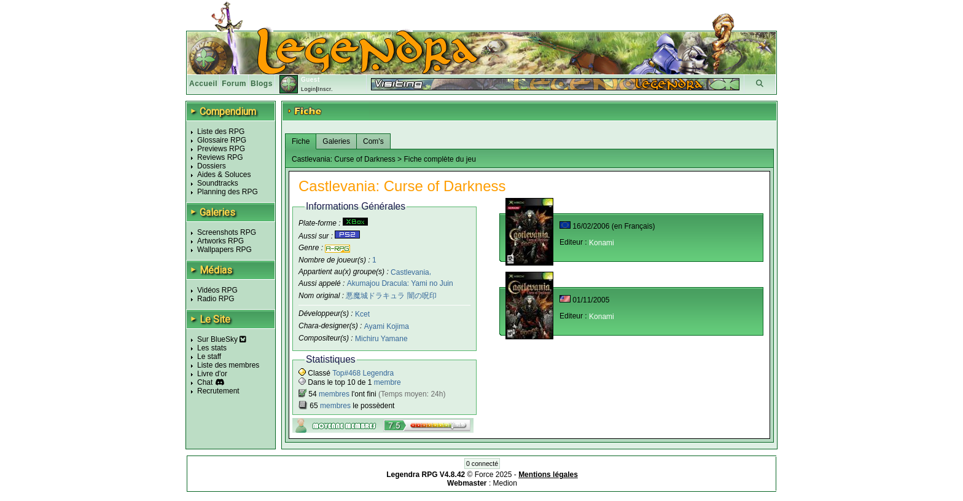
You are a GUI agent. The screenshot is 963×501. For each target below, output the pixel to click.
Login (308, 89)
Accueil (203, 83)
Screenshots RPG (226, 232)
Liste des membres (228, 365)
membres (334, 394)
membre (387, 382)
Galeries (336, 141)
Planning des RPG (227, 191)
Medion (505, 483)
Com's (373, 141)
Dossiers (211, 166)
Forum (234, 83)
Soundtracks (217, 183)
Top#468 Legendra (363, 373)
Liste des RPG (220, 131)
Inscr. (325, 89)
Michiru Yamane (381, 338)
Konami (601, 243)
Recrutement (218, 391)
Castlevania (410, 271)
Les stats (212, 348)
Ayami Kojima (386, 326)
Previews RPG (221, 148)
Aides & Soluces (224, 174)
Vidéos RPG (217, 290)
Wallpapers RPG (224, 249)
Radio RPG (216, 298)
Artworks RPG (220, 241)
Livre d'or (212, 373)
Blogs (262, 83)
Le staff (209, 356)
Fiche (301, 141)
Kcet (362, 314)
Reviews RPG (220, 157)
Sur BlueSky (221, 339)
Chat (204, 382)
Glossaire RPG (221, 140)
